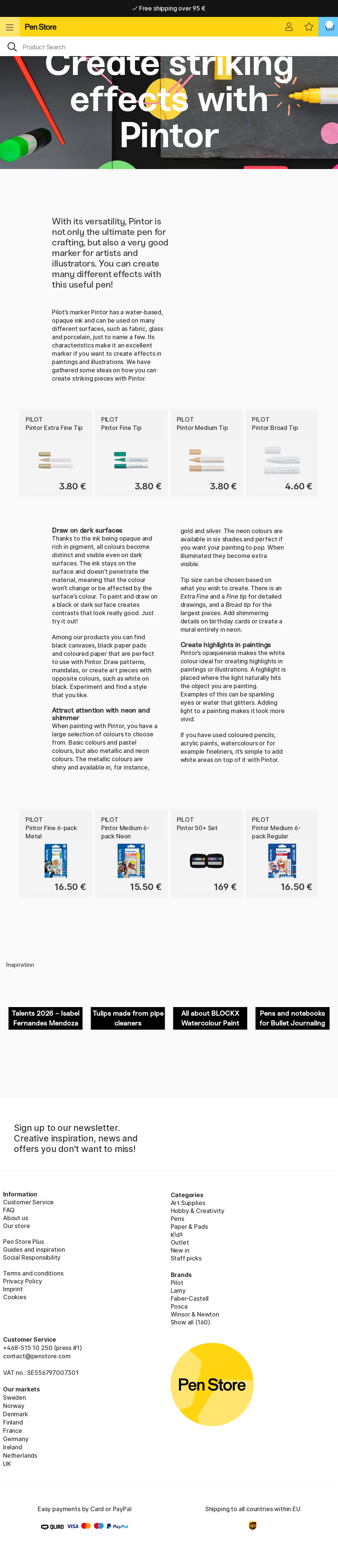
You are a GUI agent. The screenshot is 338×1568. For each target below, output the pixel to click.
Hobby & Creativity (197, 1210)
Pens (177, 1218)
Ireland (12, 1447)
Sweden (14, 1397)
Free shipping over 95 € (169, 8)
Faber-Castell (190, 1298)
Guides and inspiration (34, 1249)
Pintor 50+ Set (197, 828)
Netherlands (20, 1455)
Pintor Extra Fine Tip (54, 427)
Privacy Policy (22, 1281)
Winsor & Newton (195, 1314)
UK (7, 1463)
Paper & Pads (189, 1226)
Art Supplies (188, 1203)
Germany (16, 1439)
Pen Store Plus (23, 1241)
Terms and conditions (33, 1273)
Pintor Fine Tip (121, 427)
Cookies (14, 1297)
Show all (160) (191, 1322)
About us (15, 1218)
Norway (13, 1406)
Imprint (13, 1289)
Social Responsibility (32, 1257)
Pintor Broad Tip (275, 427)
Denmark (15, 1414)
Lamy (178, 1290)
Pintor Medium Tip (202, 427)
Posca (179, 1306)
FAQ (8, 1210)
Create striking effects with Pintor (168, 99)
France (12, 1430)
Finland (13, 1422)
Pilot (34, 419)
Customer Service (28, 1202)
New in (180, 1250)
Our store (16, 1226)
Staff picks (186, 1258)
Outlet (180, 1242)
